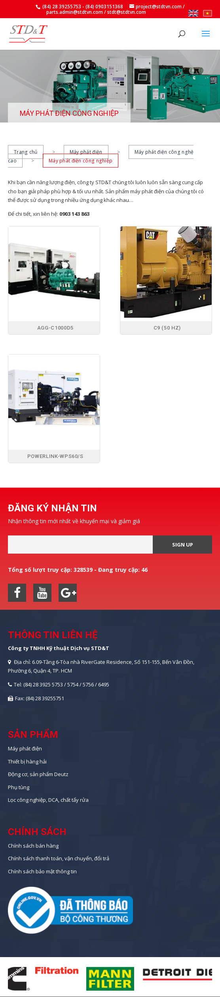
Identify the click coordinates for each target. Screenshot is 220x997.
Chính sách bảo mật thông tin (42, 871)
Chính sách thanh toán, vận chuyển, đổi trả (58, 858)
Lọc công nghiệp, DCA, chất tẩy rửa (48, 799)
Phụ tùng (18, 787)
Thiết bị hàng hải (27, 761)
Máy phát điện (86, 152)
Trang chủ (26, 152)
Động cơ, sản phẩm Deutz (38, 774)
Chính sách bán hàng (33, 845)
